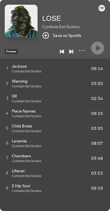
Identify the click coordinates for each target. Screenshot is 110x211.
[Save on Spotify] (62, 35)
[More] (81, 50)
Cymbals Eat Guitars (60, 27)
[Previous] (62, 51)
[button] (101, 10)
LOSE (51, 18)
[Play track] (7, 68)
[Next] (71, 51)
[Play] (98, 48)
